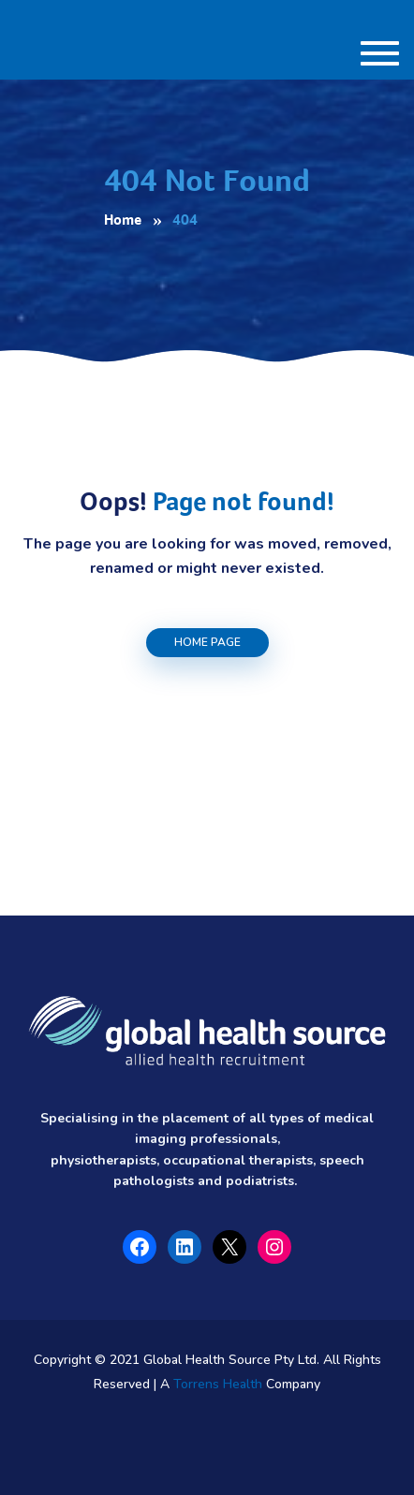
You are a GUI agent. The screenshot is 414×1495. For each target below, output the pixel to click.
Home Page (207, 642)
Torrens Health (217, 1384)
